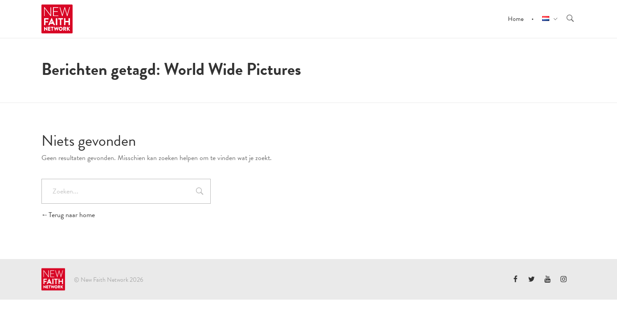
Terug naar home (68, 215)
